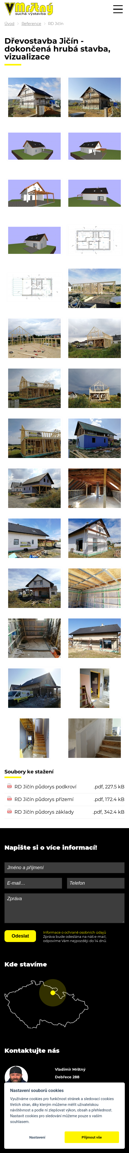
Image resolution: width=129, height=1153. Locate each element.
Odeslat (20, 936)
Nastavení (37, 1137)
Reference (31, 23)
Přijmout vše (92, 1137)
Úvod (9, 23)
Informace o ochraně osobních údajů (74, 932)
